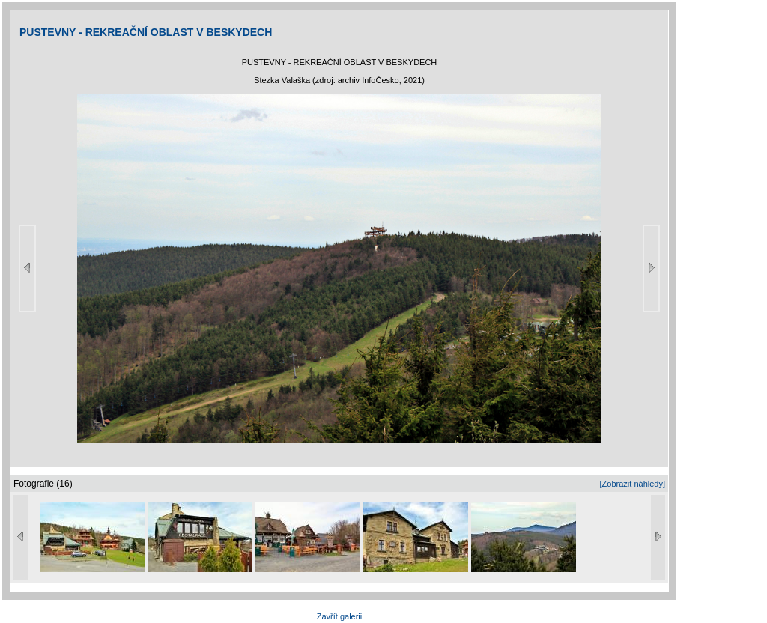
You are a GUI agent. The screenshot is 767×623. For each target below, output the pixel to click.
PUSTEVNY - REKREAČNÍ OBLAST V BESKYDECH (145, 32)
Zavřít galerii (340, 616)
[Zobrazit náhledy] (632, 483)
